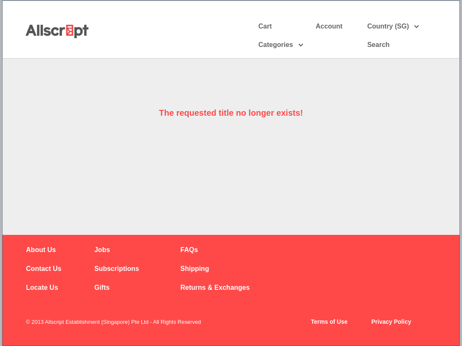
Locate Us (42, 287)
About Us (41, 249)
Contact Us (43, 268)
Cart (265, 26)
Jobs (102, 249)
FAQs (189, 249)
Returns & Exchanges (214, 287)
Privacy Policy (391, 321)
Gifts (101, 287)
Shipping (194, 268)
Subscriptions (116, 268)
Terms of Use (329, 321)
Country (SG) (393, 26)
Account (336, 26)
